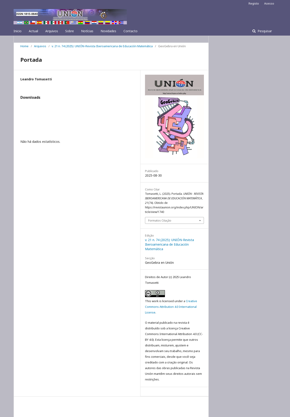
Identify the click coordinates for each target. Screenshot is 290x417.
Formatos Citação (159, 220)
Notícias (87, 31)
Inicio (18, 31)
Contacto (130, 31)
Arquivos (51, 31)
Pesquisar (264, 31)
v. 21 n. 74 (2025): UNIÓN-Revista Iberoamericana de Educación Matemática (102, 46)
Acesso (269, 3)
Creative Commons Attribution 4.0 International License (171, 306)
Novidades (108, 31)
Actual (33, 31)
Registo (254, 3)
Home (24, 46)
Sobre (69, 31)
